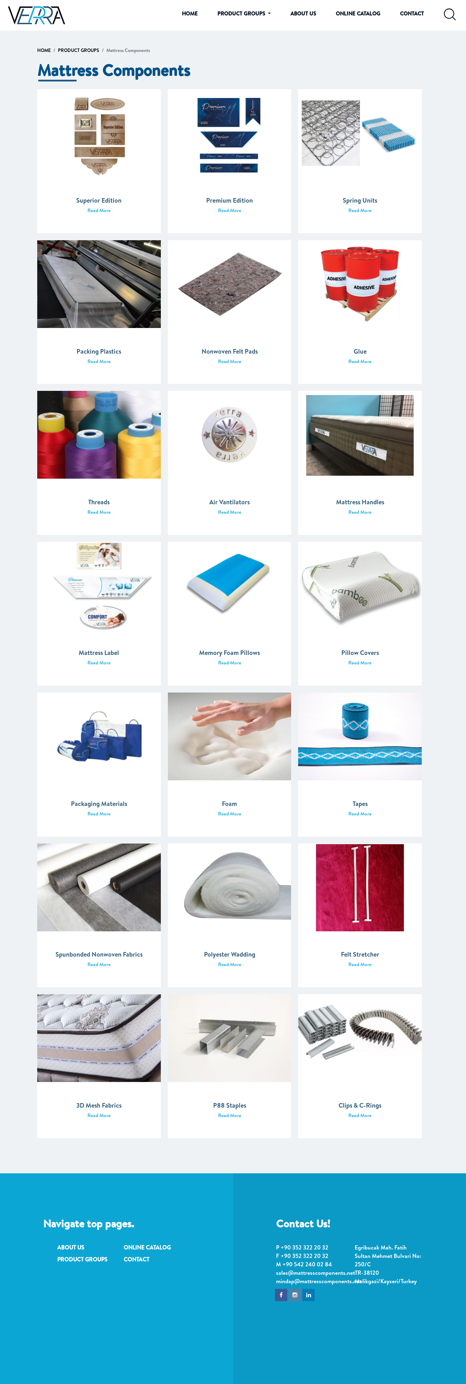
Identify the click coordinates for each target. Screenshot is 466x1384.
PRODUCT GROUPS (78, 50)
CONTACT (412, 13)
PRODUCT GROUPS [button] (242, 13)
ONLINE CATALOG (358, 13)
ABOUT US (303, 13)
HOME (190, 13)
